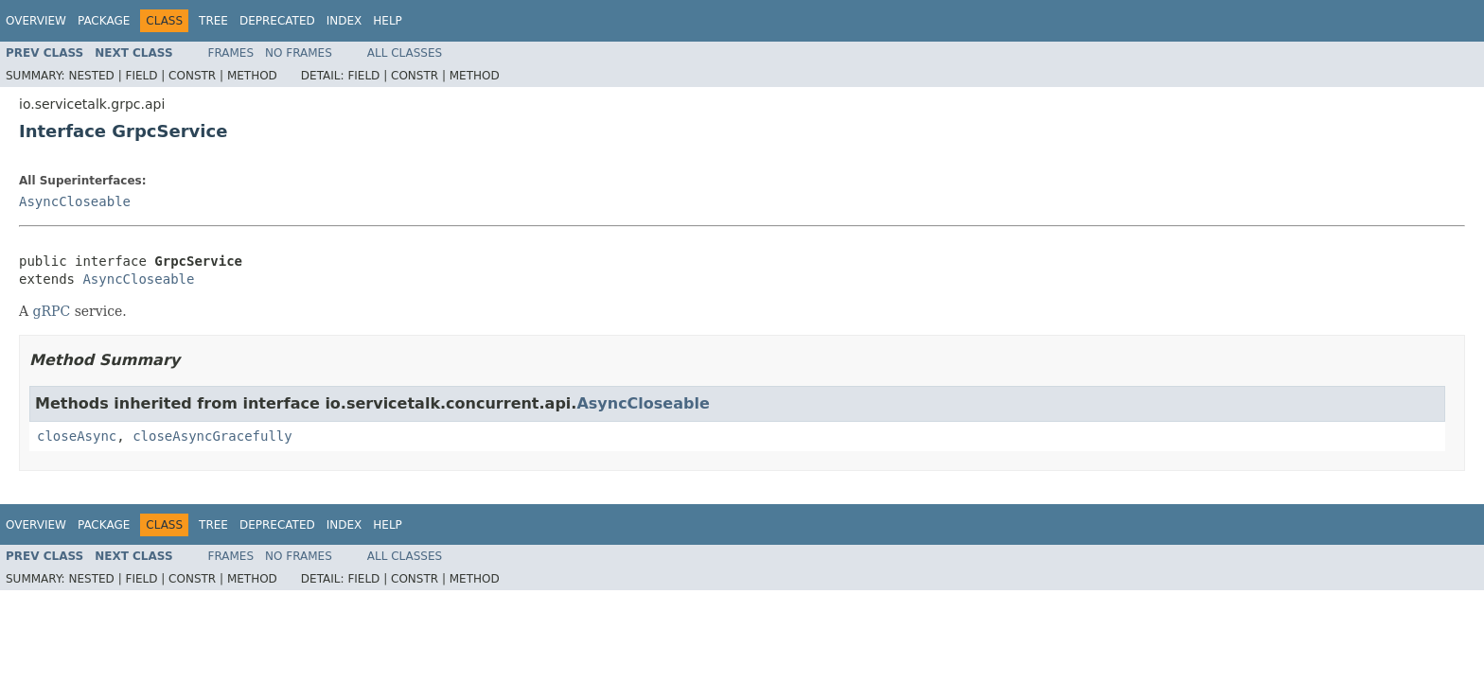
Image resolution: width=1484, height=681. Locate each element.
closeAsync (76, 436)
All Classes (404, 53)
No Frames (298, 53)
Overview (36, 20)
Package (104, 20)
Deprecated (277, 20)
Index (344, 20)
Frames (231, 53)
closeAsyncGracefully (212, 436)
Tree (213, 20)
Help (387, 20)
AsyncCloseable (75, 201)
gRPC (52, 311)
